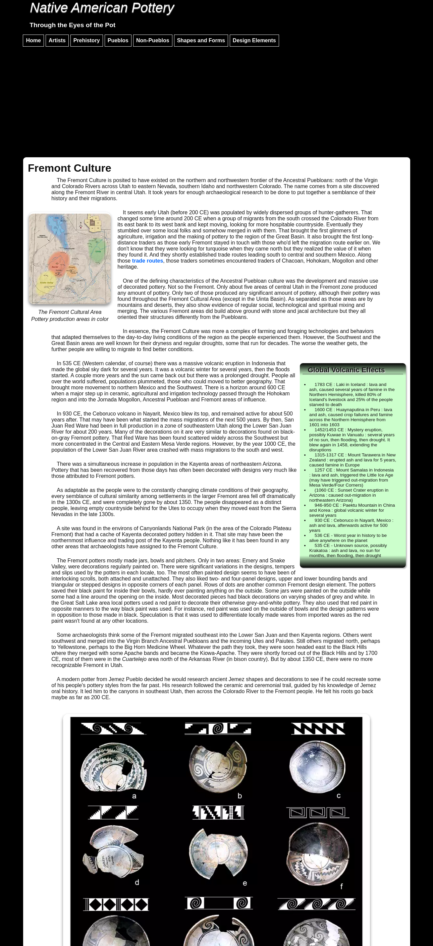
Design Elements (254, 40)
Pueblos (118, 40)
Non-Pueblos (152, 40)
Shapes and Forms (201, 40)
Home (33, 40)
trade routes (147, 261)
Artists (57, 40)
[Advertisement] (216, 99)
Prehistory (86, 40)
